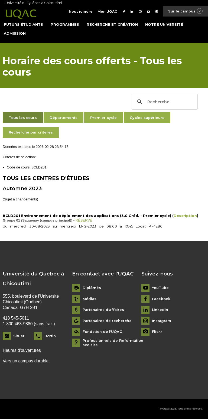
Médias (90, 299)
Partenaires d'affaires (104, 310)
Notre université (164, 24)
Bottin (50, 335)
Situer (19, 335)
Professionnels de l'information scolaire (113, 342)
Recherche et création (112, 24)
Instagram (162, 321)
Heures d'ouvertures (22, 350)
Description (185, 215)
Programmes (65, 24)
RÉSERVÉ (84, 220)
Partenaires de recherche (107, 321)
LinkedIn (160, 310)
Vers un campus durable (26, 361)
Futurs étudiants (23, 24)
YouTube (160, 288)
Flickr (157, 332)
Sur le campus (185, 11)
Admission (15, 33)
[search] (164, 102)
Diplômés (92, 288)
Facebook (161, 299)
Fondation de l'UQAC (102, 332)
